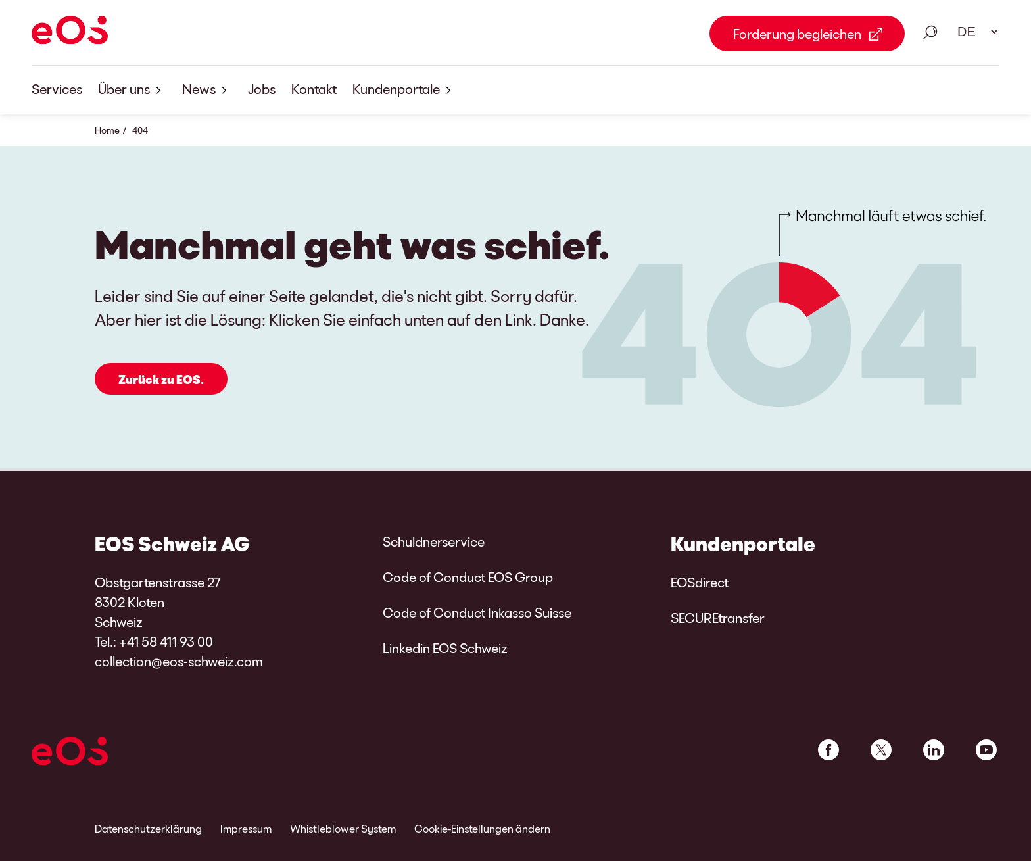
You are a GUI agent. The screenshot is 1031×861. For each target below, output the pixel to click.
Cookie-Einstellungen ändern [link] (482, 828)
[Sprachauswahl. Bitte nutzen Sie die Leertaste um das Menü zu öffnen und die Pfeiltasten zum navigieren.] (973, 31)
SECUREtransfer (718, 618)
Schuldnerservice (434, 541)
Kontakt (314, 89)
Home (107, 129)
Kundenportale (404, 90)
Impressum (246, 828)
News (207, 90)
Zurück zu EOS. (161, 380)
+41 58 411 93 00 (166, 641)
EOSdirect (700, 582)
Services (57, 89)
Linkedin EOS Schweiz (445, 648)
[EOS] (70, 32)
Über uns (132, 90)
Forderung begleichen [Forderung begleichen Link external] (797, 33)
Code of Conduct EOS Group (468, 577)
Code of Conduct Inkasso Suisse (477, 612)
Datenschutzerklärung (148, 828)
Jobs (262, 89)
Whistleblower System (343, 828)
